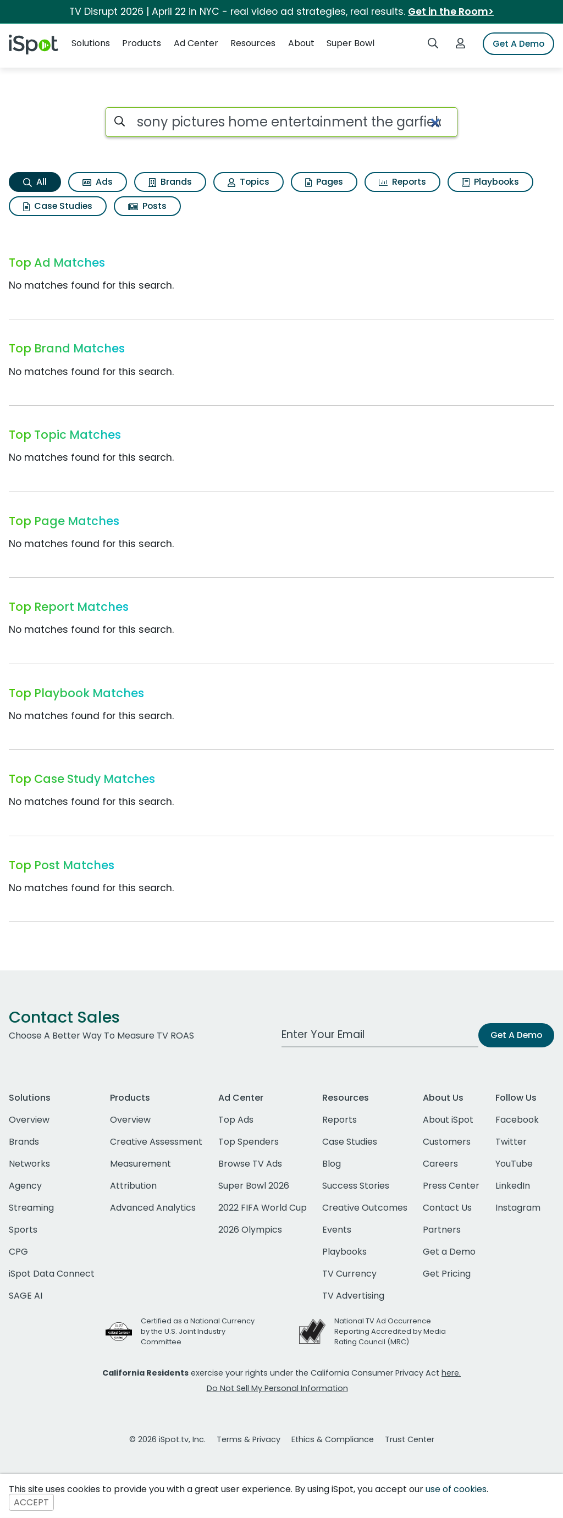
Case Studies (57, 206)
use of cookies (456, 1489)
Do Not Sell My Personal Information (277, 1388)
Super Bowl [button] (350, 43)
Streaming (31, 1207)
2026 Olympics (250, 1229)
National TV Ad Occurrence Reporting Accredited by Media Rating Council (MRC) (390, 1331)
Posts (147, 206)
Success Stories (355, 1185)
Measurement (140, 1163)
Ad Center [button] (196, 43)
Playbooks (490, 181)
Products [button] (141, 43)
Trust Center (409, 1439)
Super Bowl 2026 (253, 1185)
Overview (29, 1119)
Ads (97, 181)
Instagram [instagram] (517, 1207)
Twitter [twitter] (511, 1141)
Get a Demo (449, 1251)
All (35, 181)
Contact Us (447, 1207)
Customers (447, 1141)
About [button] (301, 43)
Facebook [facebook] (517, 1119)
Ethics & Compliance (332, 1439)
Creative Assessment (156, 1141)
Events (336, 1229)
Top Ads (235, 1119)
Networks (29, 1163)
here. (451, 1372)
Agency (25, 1185)
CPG (18, 1251)
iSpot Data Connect (52, 1273)
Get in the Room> (451, 11)
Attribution (133, 1185)
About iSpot (448, 1119)
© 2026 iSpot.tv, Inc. (167, 1439)
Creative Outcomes (364, 1207)
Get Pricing (447, 1273)
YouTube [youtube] (514, 1163)
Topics (248, 181)
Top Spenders (248, 1141)
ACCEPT (31, 1502)
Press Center (451, 1185)
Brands (170, 181)
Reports (402, 181)
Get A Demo (518, 43)
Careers (440, 1163)
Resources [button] (252, 43)
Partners (442, 1229)
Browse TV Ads (250, 1163)
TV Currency (349, 1273)
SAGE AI (25, 1295)
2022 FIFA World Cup (262, 1207)
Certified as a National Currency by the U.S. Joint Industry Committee (198, 1331)
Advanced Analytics (153, 1207)
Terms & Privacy (248, 1439)
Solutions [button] (90, 43)
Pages (324, 181)
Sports (23, 1229)
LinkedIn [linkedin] (512, 1185)
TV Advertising (353, 1295)
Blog (331, 1163)
